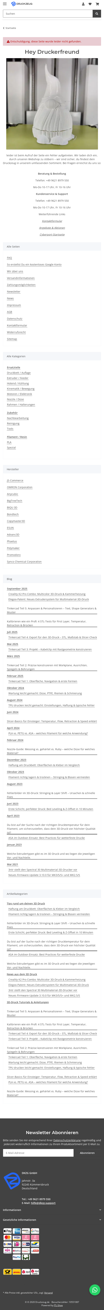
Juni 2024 (12, 712)
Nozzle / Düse (15, 399)
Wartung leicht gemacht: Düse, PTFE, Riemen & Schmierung (45, 693)
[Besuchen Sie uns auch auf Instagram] (25, 1284)
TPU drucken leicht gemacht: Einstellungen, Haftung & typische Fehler (51, 705)
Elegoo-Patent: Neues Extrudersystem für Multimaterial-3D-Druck (48, 599)
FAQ (9, 257)
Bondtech (13, 514)
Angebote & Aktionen (52, 227)
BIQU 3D (12, 507)
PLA (9, 442)
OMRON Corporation (19, 487)
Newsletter (13, 291)
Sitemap (12, 339)
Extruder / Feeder (17, 378)
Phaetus (12, 541)
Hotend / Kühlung (18, 383)
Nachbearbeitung (18, 418)
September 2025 (17, 588)
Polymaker (13, 548)
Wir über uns (15, 271)
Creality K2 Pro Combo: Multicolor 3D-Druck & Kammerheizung (46, 594)
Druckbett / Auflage (19, 372)
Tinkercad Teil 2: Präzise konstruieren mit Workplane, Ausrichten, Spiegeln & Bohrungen (47, 667)
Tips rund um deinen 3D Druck (26, 903)
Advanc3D (13, 534)
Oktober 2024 (15, 688)
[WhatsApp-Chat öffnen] (94, 1289)
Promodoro (14, 555)
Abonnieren (87, 1153)
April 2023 (13, 815)
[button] (83, 4)
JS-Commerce (15, 480)
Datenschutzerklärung (67, 1140)
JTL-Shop (58, 1305)
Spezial (11, 447)
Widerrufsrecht (16, 332)
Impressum (14, 305)
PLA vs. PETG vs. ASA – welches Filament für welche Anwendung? (48, 733)
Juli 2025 (12, 632)
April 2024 (13, 728)
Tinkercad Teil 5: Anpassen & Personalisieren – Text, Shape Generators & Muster (51, 610)
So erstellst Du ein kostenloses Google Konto (34, 264)
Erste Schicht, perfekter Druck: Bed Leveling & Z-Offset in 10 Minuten (50, 809)
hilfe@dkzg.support (43, 1203)
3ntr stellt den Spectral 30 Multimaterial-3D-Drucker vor (42, 869)
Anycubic (12, 494)
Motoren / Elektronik (19, 394)
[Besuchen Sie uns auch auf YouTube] (15, 1284)
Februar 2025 (15, 676)
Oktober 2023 (15, 772)
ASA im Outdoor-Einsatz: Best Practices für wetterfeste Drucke (46, 838)
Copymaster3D (16, 521)
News (10, 298)
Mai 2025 (12, 644)
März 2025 (13, 656)
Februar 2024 (15, 740)
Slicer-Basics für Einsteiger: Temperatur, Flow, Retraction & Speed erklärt (52, 721)
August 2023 (14, 784)
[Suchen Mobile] (48, 14)
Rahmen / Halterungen (21, 404)
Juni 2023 (12, 803)
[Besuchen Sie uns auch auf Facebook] (6, 1284)
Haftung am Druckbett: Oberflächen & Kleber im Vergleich (44, 765)
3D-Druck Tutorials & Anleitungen (28, 1002)
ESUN (10, 527)
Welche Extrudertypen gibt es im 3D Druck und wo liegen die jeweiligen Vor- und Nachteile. (51, 855)
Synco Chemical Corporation (24, 561)
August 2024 (14, 700)
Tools (10, 428)
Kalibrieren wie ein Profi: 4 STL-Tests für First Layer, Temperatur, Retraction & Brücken (46, 623)
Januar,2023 (14, 844)
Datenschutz (14, 318)
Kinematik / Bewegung (20, 388)
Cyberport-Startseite (52, 234)
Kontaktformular (52, 221)
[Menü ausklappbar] (5, 2)
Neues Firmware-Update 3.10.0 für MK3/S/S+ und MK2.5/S (44, 875)
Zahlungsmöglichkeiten (21, 284)
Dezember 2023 (16, 760)
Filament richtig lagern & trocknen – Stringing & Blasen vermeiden (49, 777)
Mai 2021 (12, 864)
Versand (48, 1292)
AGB (9, 312)
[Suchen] (97, 14)
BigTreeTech (14, 500)
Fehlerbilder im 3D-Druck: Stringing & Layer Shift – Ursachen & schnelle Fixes (51, 795)
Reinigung (13, 423)
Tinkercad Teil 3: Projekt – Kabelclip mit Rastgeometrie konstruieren (50, 649)
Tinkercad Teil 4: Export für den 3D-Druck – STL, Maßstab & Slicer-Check (52, 637)
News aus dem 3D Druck (22, 974)
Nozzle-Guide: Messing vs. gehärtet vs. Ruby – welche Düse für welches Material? (51, 751)
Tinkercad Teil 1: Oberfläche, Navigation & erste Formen (42, 681)
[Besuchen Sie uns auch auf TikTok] (34, 1284)
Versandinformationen (21, 278)
